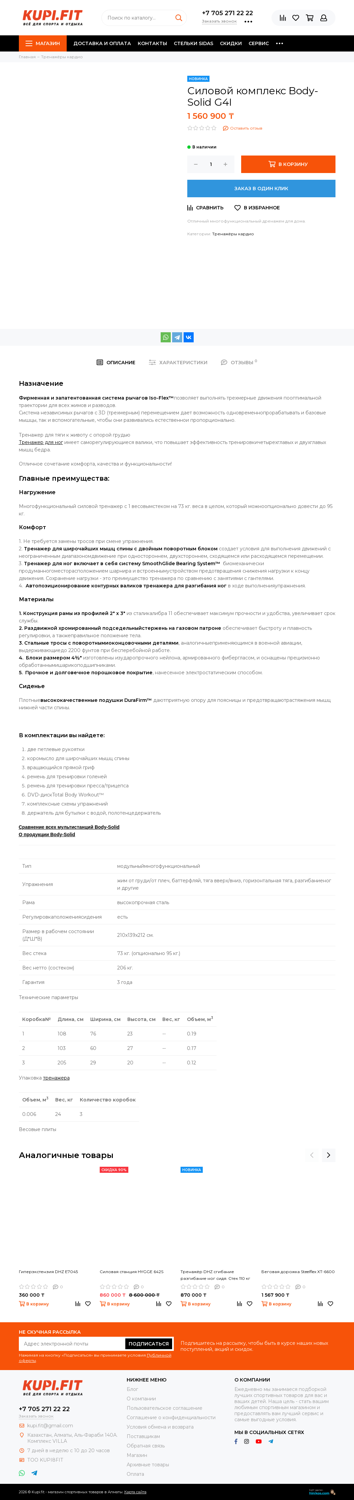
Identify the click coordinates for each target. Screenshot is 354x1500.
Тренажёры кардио (233, 233)
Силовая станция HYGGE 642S (131, 1271)
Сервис (259, 43)
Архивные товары (148, 1465)
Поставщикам (143, 1436)
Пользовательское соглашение (164, 1408)
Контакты (152, 43)
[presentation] (312, 1155)
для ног (41, 442)
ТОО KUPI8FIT (45, 1460)
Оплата (135, 1474)
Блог (132, 1389)
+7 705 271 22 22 (227, 13)
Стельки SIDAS (193, 43)
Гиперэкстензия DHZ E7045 (48, 1271)
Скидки (231, 43)
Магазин (43, 43)
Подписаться (149, 1344)
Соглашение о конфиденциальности (171, 1417)
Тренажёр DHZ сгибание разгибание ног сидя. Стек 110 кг (215, 1275)
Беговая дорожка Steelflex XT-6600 (298, 1271)
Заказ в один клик (261, 188)
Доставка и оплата (102, 43)
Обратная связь (146, 1446)
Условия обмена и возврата (160, 1427)
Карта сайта (135, 1492)
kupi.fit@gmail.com (50, 1426)
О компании (141, 1399)
